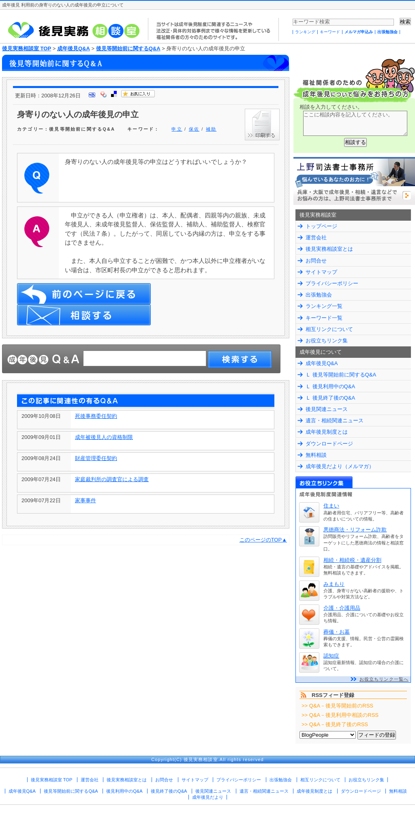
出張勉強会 (387, 32)
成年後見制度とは (327, 432)
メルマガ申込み (358, 32)
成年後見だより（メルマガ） (340, 466)
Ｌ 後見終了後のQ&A (330, 398)
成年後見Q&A (73, 48)
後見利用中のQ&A (124, 791)
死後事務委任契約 (96, 416)
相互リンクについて (329, 329)
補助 (211, 129)
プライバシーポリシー (332, 283)
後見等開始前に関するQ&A (128, 48)
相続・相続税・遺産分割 (352, 560)
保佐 (194, 129)
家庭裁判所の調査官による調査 (112, 479)
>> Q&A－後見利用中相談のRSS (340, 715)
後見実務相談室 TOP (26, 48)
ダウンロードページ (329, 444)
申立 (176, 129)
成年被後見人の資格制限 (104, 437)
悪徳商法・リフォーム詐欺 (355, 530)
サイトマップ (321, 272)
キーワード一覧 (324, 318)
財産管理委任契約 (96, 458)
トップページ (321, 226)
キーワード (330, 32)
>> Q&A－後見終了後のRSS (335, 724)
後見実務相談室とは (329, 249)
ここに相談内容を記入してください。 (355, 123)
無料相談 (316, 455)
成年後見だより (207, 797)
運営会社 (316, 237)
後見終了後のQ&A (169, 791)
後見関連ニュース (327, 409)
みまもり (333, 584)
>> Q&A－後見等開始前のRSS (337, 706)
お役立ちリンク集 (327, 341)
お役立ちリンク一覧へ (384, 679)
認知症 (331, 656)
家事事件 (85, 500)
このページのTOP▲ (263, 540)
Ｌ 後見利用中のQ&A (330, 386)
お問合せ (316, 261)
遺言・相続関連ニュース (335, 420)
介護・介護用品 (341, 608)
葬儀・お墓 (336, 632)
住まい (331, 506)
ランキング (305, 32)
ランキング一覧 (324, 306)
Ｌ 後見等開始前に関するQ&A (341, 375)
